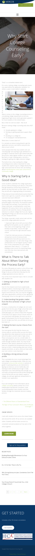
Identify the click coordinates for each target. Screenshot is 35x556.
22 (21, 492)
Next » (26, 492)
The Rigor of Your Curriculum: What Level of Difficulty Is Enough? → (17, 405)
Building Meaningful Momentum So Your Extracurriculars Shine (14, 456)
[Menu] (17, 14)
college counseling (7, 385)
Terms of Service (21, 554)
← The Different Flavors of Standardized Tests (15, 401)
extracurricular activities (16, 363)
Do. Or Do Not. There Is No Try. (11, 465)
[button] (17, 445)
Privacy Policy (12, 554)
